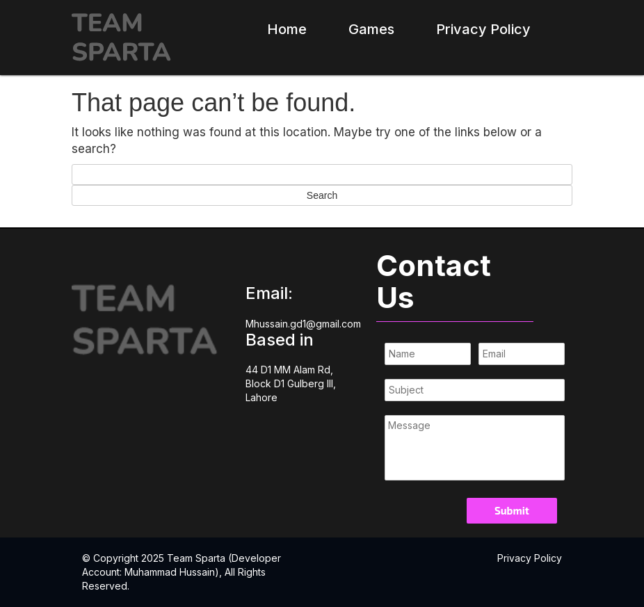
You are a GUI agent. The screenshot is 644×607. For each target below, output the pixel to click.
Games (371, 29)
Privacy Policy (483, 29)
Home (287, 29)
